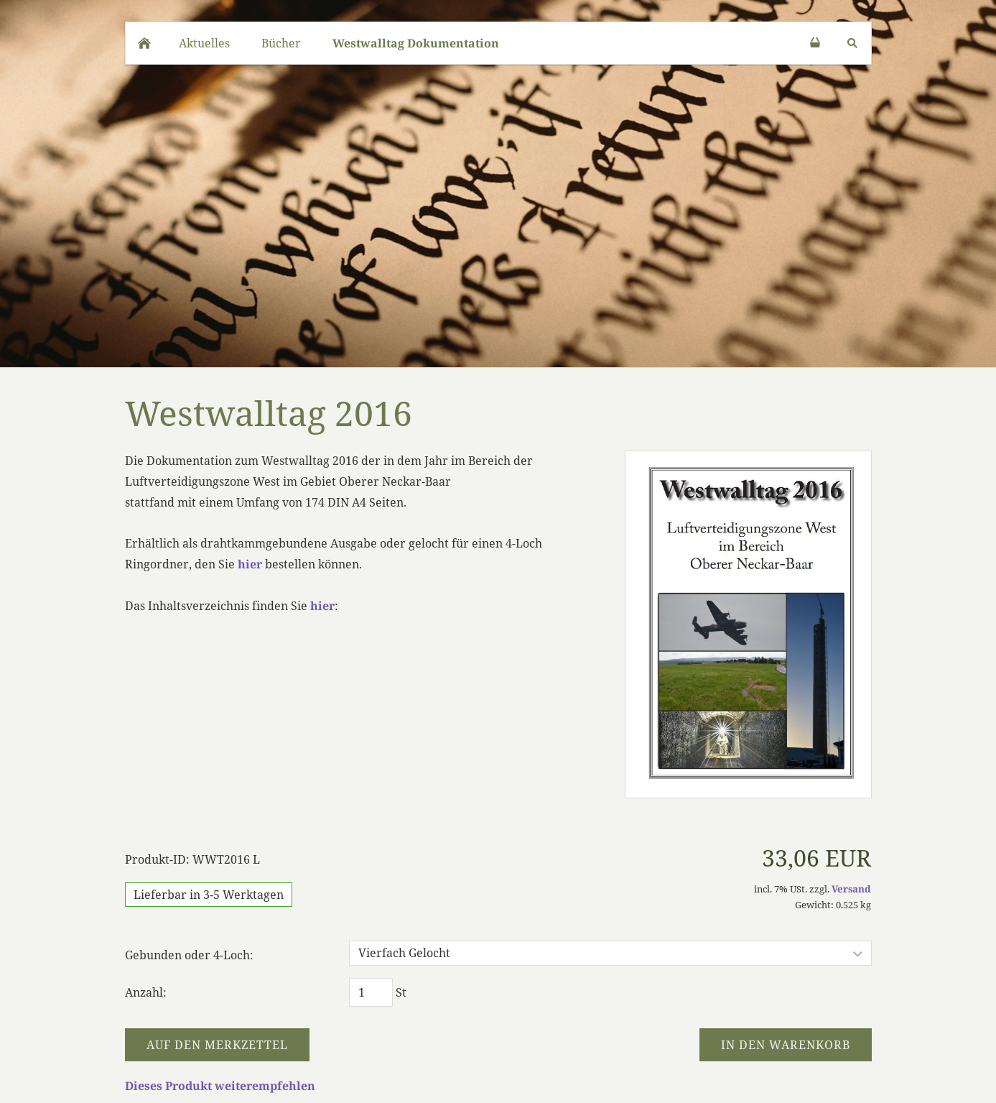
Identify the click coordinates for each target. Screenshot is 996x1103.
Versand (851, 888)
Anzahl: (146, 992)
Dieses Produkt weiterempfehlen (220, 1086)
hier (250, 564)
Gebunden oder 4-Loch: (189, 955)
